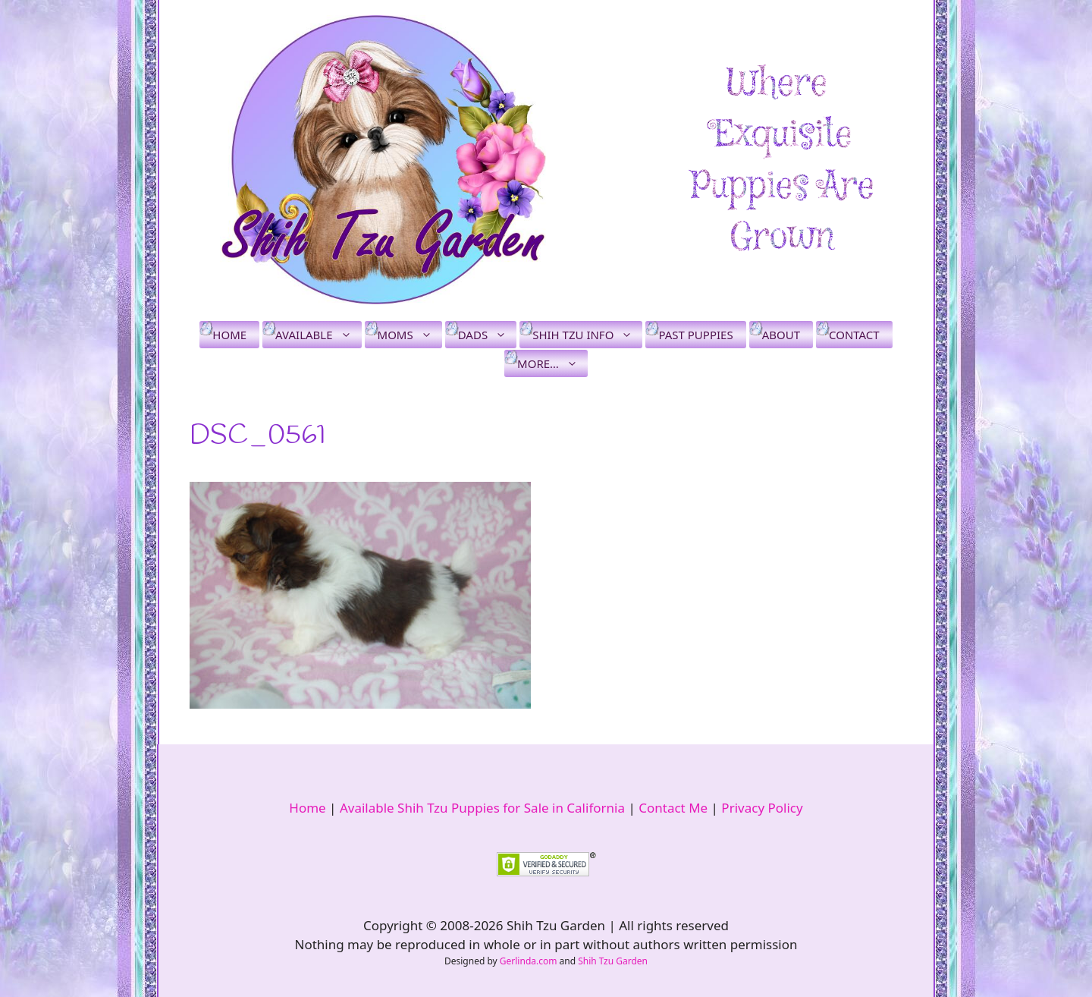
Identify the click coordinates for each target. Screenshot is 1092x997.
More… (552, 363)
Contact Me (673, 807)
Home (229, 334)
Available (318, 334)
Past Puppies (695, 334)
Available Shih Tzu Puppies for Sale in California (482, 807)
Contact (854, 334)
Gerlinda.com (528, 961)
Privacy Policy (761, 807)
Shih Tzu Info (587, 334)
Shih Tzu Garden (613, 961)
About (781, 334)
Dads (487, 334)
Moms (410, 334)
